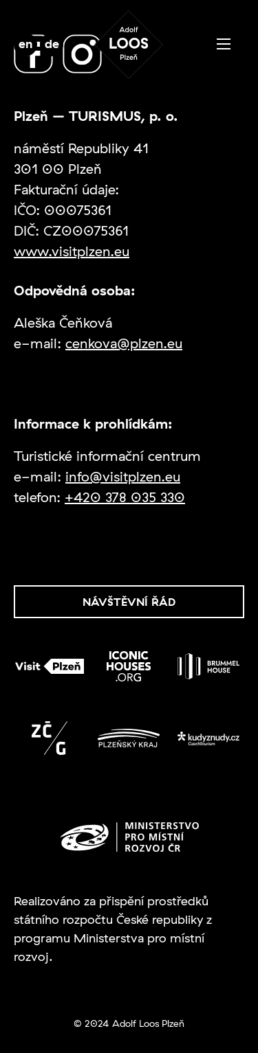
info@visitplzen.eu (122, 476)
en (26, 44)
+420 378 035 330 (125, 497)
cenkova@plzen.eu (123, 343)
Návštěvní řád (129, 602)
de (52, 44)
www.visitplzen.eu (71, 251)
